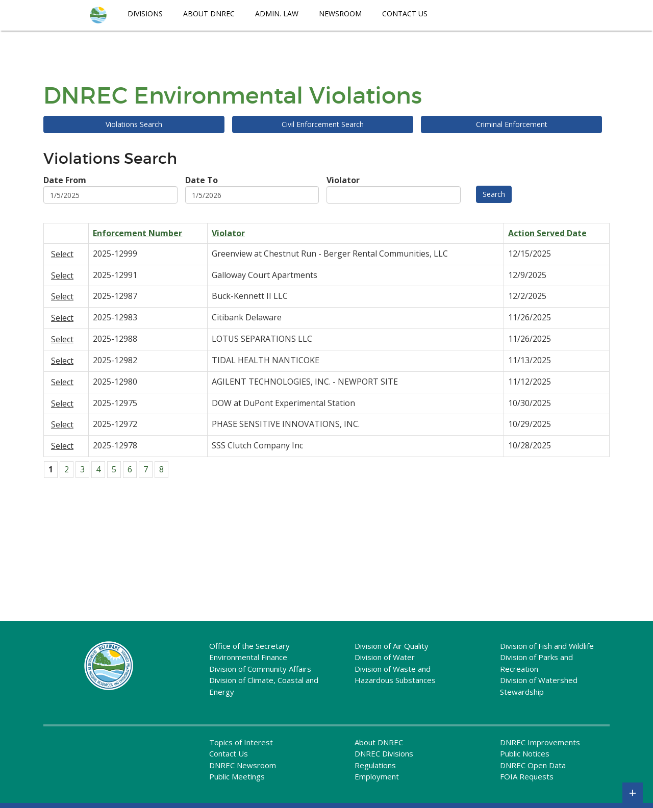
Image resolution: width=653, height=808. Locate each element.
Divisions (145, 13)
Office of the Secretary (249, 646)
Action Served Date (547, 233)
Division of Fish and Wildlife (547, 646)
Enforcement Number (137, 233)
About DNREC (209, 13)
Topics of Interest (241, 742)
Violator (228, 233)
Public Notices (524, 753)
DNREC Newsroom (242, 765)
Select (62, 254)
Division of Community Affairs (260, 669)
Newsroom (340, 13)
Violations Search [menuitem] (134, 124)
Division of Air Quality (392, 646)
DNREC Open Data (533, 765)
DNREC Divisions (384, 753)
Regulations (375, 765)
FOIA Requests (527, 776)
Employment (377, 776)
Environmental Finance (248, 657)
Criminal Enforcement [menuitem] (511, 124)
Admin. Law (276, 13)
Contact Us (405, 13)
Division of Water (385, 657)
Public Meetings (237, 776)
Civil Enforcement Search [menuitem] (323, 124)
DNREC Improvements (540, 742)
